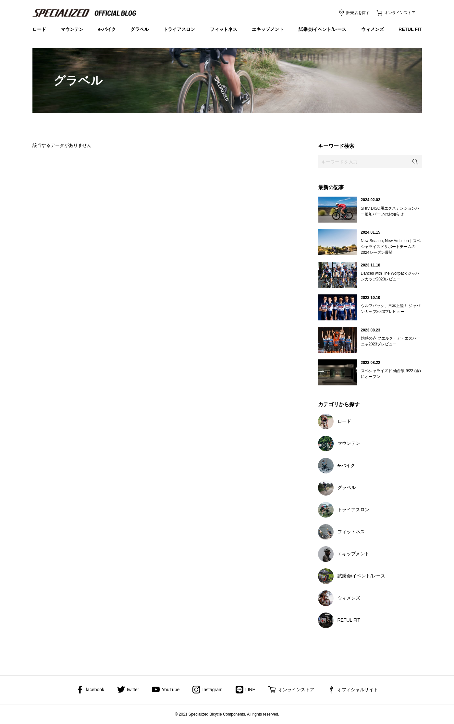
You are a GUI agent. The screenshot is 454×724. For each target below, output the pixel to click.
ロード (39, 29)
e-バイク (107, 29)
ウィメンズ (372, 29)
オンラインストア (399, 12)
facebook (95, 689)
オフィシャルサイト (357, 689)
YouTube (170, 689)
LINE (250, 689)
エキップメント (268, 29)
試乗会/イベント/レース (323, 29)
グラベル (139, 29)
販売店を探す (358, 12)
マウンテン (72, 29)
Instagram (212, 689)
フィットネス (223, 29)
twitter (133, 689)
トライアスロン (179, 29)
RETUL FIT (410, 29)
